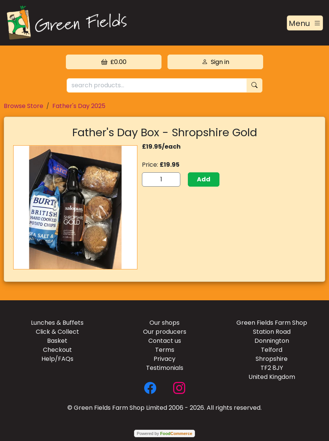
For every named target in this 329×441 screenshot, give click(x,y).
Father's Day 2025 (78, 106)
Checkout (57, 349)
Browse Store (23, 106)
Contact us (164, 340)
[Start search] (254, 85)
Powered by (164, 433)
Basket (57, 340)
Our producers (164, 331)
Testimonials (164, 367)
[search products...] (157, 85)
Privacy (164, 358)
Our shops (164, 322)
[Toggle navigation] (305, 22)
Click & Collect (57, 331)
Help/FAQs (57, 358)
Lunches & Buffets (57, 322)
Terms (164, 349)
